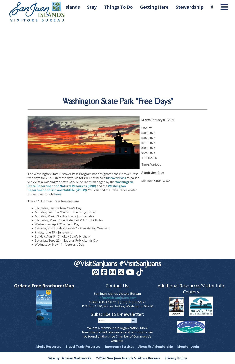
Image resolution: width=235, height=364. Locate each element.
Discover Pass (116, 178)
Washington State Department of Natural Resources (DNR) (80, 184)
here (57, 194)
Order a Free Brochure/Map (44, 286)
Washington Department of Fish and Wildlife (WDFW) (77, 188)
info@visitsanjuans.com (117, 298)
